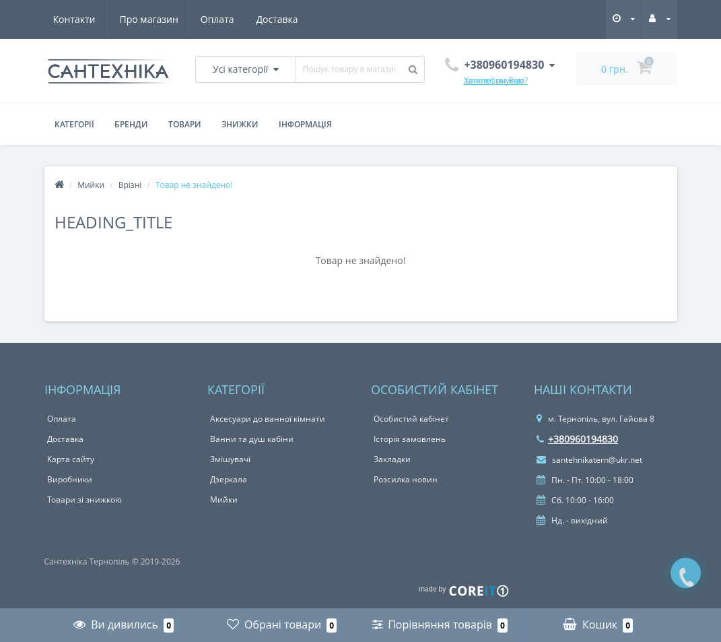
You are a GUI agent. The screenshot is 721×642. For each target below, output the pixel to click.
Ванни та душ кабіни (252, 439)
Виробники (69, 479)
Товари (184, 124)
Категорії (74, 124)
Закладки (392, 459)
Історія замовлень (410, 439)
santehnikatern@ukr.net (589, 460)
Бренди (131, 124)
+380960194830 (577, 438)
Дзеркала (228, 479)
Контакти (281, 19)
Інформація (305, 124)
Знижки (240, 124)
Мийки (90, 185)
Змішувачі (230, 459)
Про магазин (82, 19)
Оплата (153, 19)
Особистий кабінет (411, 418)
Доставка (215, 19)
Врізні (130, 185)
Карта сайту (70, 459)
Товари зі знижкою (84, 499)
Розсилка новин (406, 479)
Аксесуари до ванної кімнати (267, 418)
